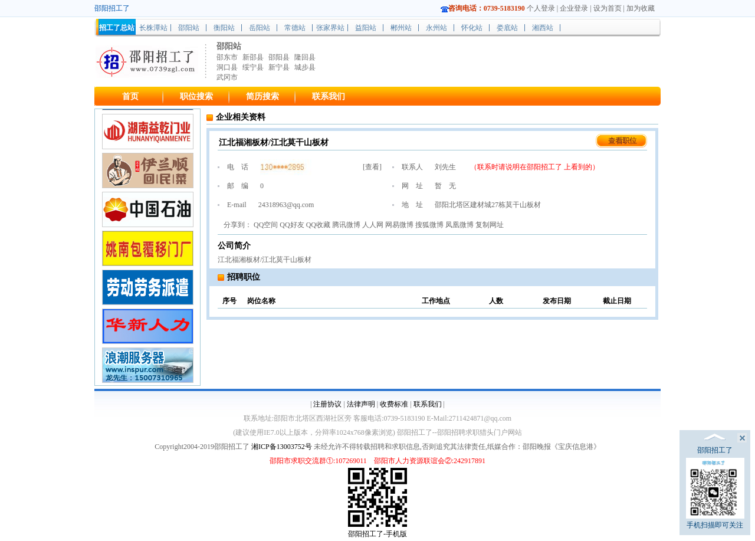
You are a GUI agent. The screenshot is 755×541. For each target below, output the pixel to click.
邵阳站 (188, 28)
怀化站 (471, 28)
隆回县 (305, 57)
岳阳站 (259, 28)
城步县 (305, 67)
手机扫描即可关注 (715, 493)
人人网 (372, 225)
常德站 (295, 28)
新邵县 (253, 57)
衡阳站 (224, 28)
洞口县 (227, 67)
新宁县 (279, 67)
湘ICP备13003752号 (281, 446)
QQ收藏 (318, 225)
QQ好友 (292, 225)
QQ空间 (266, 225)
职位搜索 (196, 96)
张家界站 (330, 28)
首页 (130, 96)
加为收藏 (640, 8)
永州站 (436, 28)
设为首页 (607, 8)
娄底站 (507, 28)
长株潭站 (153, 28)
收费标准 (394, 404)
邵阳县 (279, 57)
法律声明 (361, 404)
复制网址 (489, 225)
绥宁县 (253, 67)
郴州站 (401, 28)
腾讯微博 (346, 225)
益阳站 (365, 28)
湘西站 (542, 28)
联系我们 (328, 96)
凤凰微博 (459, 225)
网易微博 (399, 225)
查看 (372, 167)
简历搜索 (262, 96)
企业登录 (574, 8)
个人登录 (541, 8)
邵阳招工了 (545, 167)
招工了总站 (116, 28)
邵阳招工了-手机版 (377, 534)
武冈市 (227, 77)
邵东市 (227, 57)
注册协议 (327, 404)
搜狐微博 (429, 225)
